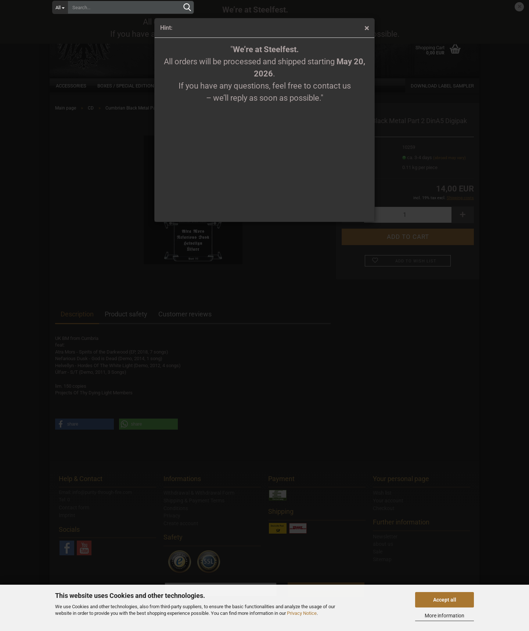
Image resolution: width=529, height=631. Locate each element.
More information (444, 616)
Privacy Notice (302, 613)
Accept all (444, 600)
